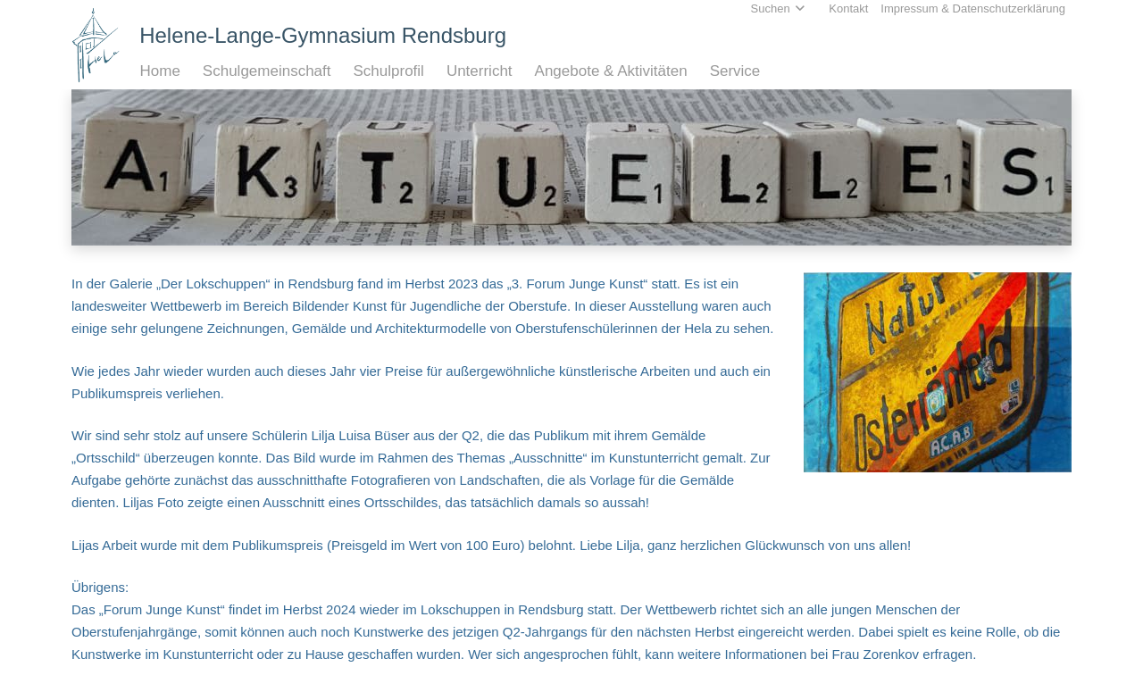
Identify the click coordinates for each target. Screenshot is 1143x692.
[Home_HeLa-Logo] (96, 45)
